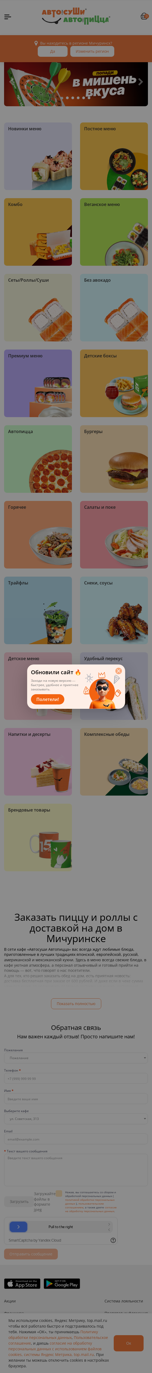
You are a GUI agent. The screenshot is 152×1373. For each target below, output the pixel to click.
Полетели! (47, 699)
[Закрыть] (118, 671)
